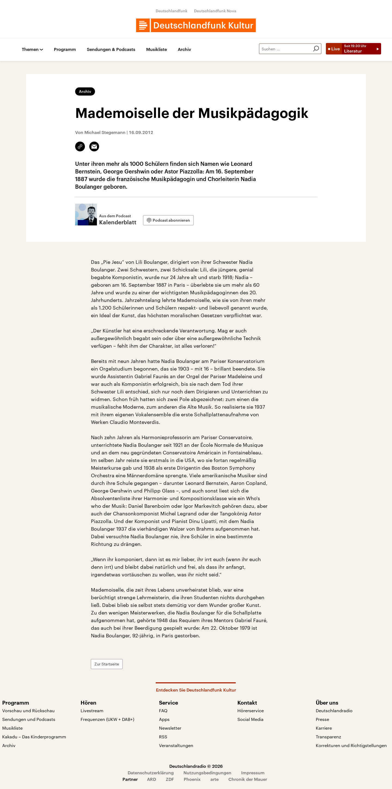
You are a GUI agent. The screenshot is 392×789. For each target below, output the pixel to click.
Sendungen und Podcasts (28, 719)
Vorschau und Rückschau (28, 710)
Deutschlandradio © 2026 (196, 766)
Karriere (324, 727)
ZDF (170, 779)
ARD (151, 779)
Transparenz (328, 736)
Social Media (250, 719)
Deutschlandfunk (172, 10)
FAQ (163, 710)
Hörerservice (250, 710)
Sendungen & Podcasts (111, 49)
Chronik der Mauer (247, 779)
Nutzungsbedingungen (207, 772)
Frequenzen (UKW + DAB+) (107, 719)
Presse (322, 719)
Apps (164, 719)
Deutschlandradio (334, 710)
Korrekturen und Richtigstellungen (351, 745)
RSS (163, 736)
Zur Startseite (106, 664)
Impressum (253, 772)
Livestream (92, 710)
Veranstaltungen (176, 745)
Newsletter (170, 727)
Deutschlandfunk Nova (215, 10)
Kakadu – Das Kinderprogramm (34, 736)
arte (214, 779)
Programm (65, 49)
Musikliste (156, 49)
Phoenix (192, 779)
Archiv (184, 49)
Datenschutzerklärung (151, 772)
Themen (30, 49)
